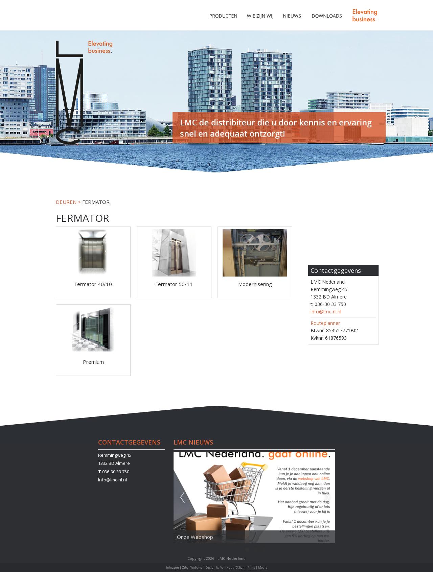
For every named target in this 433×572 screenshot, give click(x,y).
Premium (93, 361)
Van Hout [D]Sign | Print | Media (243, 567)
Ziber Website (192, 567)
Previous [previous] (182, 497)
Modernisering (255, 284)
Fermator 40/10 (93, 284)
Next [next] (327, 497)
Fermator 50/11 (174, 284)
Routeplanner (325, 323)
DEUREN (66, 201)
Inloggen (172, 567)
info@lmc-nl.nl (326, 311)
